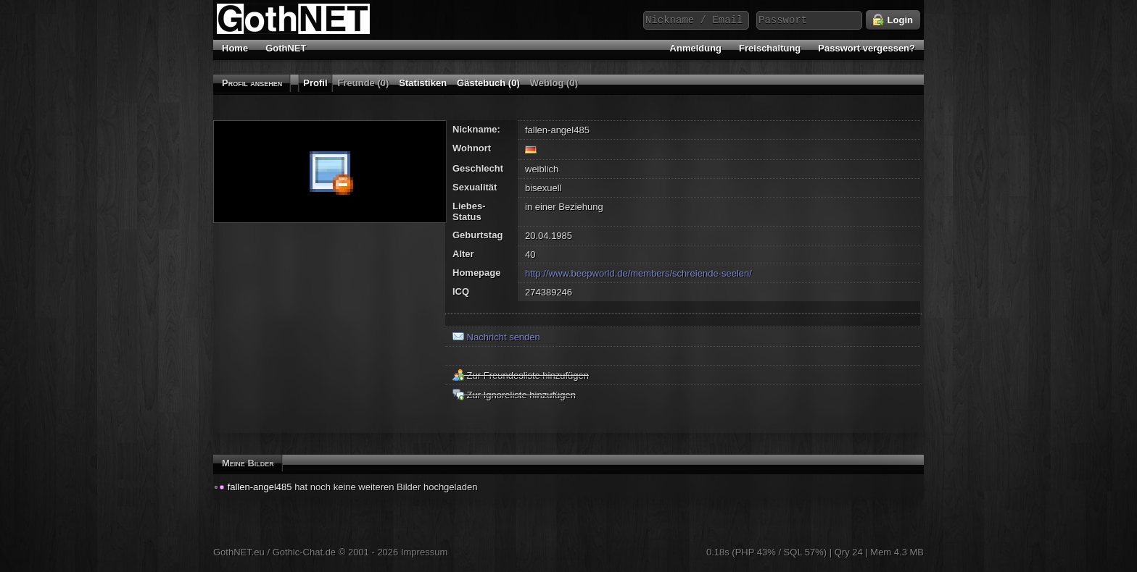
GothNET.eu (239, 552)
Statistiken (423, 82)
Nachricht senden (496, 337)
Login (893, 20)
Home (235, 48)
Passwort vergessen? (866, 48)
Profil (315, 82)
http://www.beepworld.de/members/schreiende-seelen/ (638, 273)
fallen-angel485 (260, 486)
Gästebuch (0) (488, 82)
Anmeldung (696, 48)
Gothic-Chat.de (304, 552)
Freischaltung (770, 48)
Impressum (424, 552)
